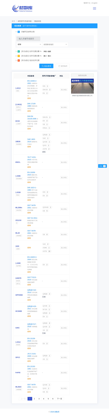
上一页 (23, 399)
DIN (46, 86)
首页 (13, 21)
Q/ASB (47, 142)
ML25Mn (18, 208)
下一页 (59, 399)
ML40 (17, 233)
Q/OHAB (47, 207)
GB (45, 124)
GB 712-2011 (32, 218)
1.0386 (18, 176)
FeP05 (17, 373)
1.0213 (18, 88)
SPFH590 (19, 295)
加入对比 (64, 90)
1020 (17, 246)
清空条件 (63, 66)
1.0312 (18, 342)
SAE (46, 138)
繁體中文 (87, 3)
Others (46, 128)
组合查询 (46, 66)
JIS (45, 330)
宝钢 (44, 297)
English (94, 3)
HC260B (18, 311)
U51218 (18, 220)
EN (45, 93)
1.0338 (18, 192)
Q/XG (46, 145)
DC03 (17, 121)
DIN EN (47, 90)
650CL (17, 162)
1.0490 (18, 263)
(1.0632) (18, 104)
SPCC (17, 357)
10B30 (17, 141)
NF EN (46, 309)
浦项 (44, 152)
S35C (17, 328)
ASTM (46, 149)
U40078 (18, 278)
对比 (102, 166)
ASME (46, 248)
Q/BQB (47, 135)
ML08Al (18, 387)
